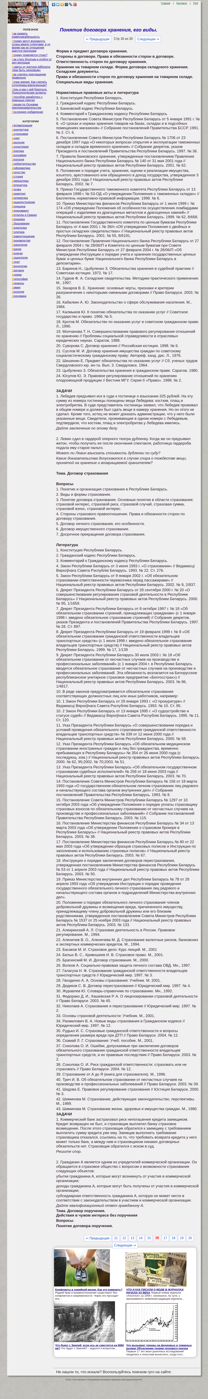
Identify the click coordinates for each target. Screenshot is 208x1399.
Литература (19, 185)
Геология (18, 159)
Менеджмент (20, 210)
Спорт (16, 262)
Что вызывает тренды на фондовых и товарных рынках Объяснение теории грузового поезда (159, 1347)
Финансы (18, 283)
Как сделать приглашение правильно (29, 76)
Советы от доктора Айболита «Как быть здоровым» (31, 68)
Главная (165, 3)
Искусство (18, 172)
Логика (16, 189)
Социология (20, 257)
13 (132, 1238)
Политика (18, 232)
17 (165, 1238)
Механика (18, 219)
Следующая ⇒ (148, 39)
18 (173, 1238)
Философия (20, 279)
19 (182, 1238)
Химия (16, 287)
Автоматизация (22, 125)
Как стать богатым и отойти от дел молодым (32, 61)
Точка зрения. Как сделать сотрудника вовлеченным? (29, 83)
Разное (16, 249)
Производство (21, 240)
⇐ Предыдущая (97, 39)
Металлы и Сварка (24, 215)
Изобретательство (24, 163)
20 (190, 1238)
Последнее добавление (27, 112)
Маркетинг (19, 193)
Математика (20, 198)
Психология (19, 244)
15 (149, 1238)
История (17, 176)
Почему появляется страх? (29, 55)
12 (124, 1238)
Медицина (18, 206)
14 (141, 1238)
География (19, 155)
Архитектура (20, 129)
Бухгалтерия (20, 146)
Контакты (182, 3)
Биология (18, 142)
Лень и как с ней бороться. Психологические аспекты (29, 91)
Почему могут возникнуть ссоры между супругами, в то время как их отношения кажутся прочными (31, 45)
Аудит (16, 138)
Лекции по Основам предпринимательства (26, 106)
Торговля (18, 270)
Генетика (18, 151)
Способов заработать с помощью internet (27, 98)
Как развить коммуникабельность (26, 35)
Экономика (19, 296)
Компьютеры (20, 180)
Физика (17, 274)
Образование (20, 223)
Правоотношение (23, 236)
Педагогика (19, 227)
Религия (17, 253)
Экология (18, 291)
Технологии (19, 266)
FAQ (195, 3)
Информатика (21, 168)
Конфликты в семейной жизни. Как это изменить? (88, 1289)
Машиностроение (23, 202)
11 (116, 1238)
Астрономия (20, 134)
